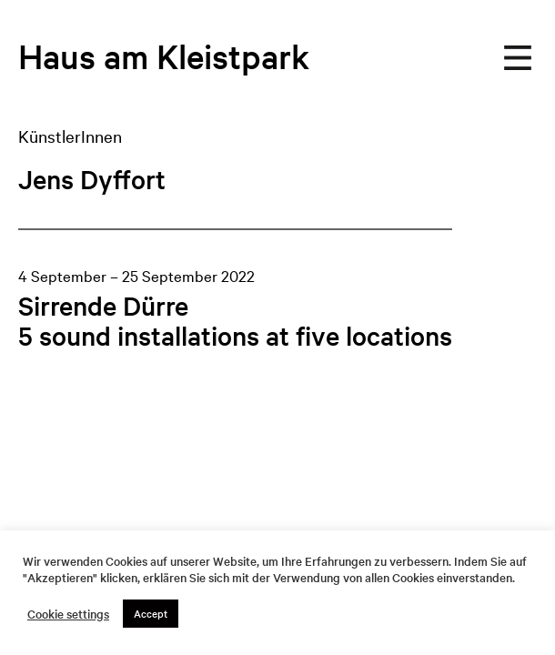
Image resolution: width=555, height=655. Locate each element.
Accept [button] (150, 613)
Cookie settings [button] (68, 614)
